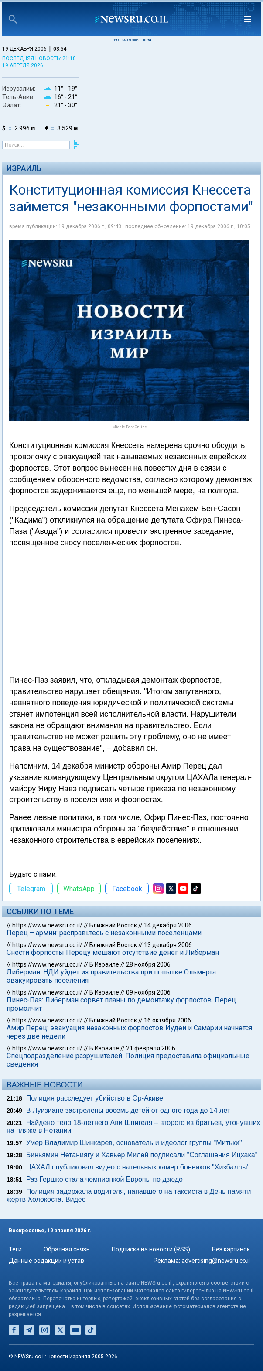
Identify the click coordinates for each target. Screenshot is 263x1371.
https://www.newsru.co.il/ (47, 925)
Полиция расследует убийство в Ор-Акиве (94, 1098)
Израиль (24, 168)
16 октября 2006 (167, 1020)
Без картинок (231, 1249)
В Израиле (104, 964)
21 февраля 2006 (150, 1048)
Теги (15, 1249)
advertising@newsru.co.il (215, 1260)
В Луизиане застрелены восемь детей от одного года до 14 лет (128, 1110)
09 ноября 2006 (148, 992)
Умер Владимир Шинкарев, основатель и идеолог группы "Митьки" (134, 1142)
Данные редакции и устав (46, 1260)
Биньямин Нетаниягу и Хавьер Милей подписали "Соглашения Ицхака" (142, 1155)
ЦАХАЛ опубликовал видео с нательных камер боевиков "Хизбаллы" (137, 1167)
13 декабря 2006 (168, 944)
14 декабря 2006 (168, 925)
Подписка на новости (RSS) (151, 1249)
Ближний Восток (113, 925)
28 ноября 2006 (148, 964)
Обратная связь (67, 1249)
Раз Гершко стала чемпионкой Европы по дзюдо (104, 1179)
